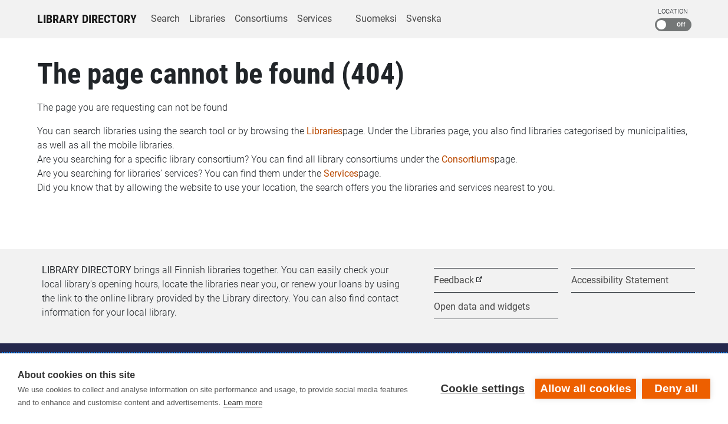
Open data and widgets (482, 306)
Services (314, 18)
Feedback (454, 280)
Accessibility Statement (619, 280)
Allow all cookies (585, 388)
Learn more (242, 402)
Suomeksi (376, 18)
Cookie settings (482, 388)
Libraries (207, 18)
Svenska (424, 18)
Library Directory (87, 19)
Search (165, 18)
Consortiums (261, 18)
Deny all (676, 388)
